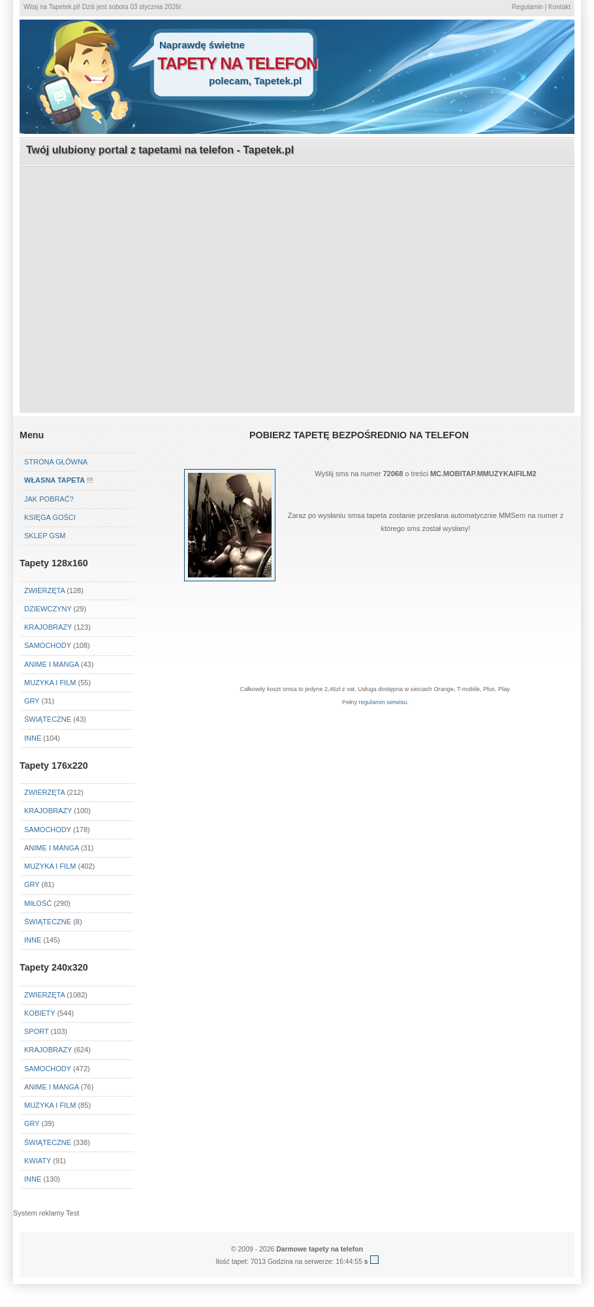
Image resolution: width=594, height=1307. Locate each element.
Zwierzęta (44, 590)
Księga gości (50, 517)
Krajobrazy (48, 627)
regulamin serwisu (383, 702)
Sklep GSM (44, 536)
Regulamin (527, 6)
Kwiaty (37, 1161)
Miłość (38, 903)
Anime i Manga (51, 664)
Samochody (47, 645)
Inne (32, 738)
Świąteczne (47, 719)
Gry (31, 701)
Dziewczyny (48, 609)
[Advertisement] (297, 258)
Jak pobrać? (49, 499)
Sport (36, 1031)
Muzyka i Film (50, 682)
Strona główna (55, 462)
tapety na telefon (237, 63)
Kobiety (39, 1013)
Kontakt (559, 6)
